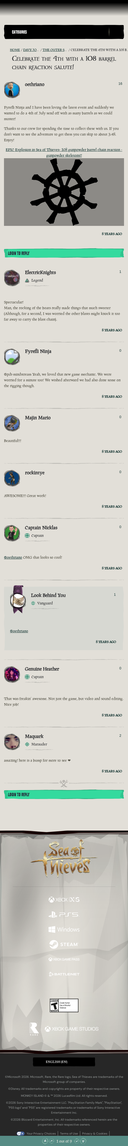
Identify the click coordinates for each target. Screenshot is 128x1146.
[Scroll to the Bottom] (83, 1141)
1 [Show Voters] (120, 272)
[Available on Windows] (64, 930)
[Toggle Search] (116, 32)
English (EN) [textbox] (56, 1062)
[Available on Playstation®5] (64, 915)
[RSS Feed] (7, 50)
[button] (59, 32)
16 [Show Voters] (120, 84)
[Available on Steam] (64, 945)
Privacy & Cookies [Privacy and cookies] (94, 1134)
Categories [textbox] (19, 32)
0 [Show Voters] (120, 350)
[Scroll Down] (76, 1141)
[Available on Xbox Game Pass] (64, 959)
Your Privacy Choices (41, 1134)
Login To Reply (18, 253)
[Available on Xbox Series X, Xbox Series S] (64, 900)
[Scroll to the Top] (45, 1141)
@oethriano (13, 557)
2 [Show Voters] (120, 736)
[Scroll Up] (51, 1141)
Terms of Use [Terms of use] (69, 1134)
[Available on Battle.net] (64, 974)
